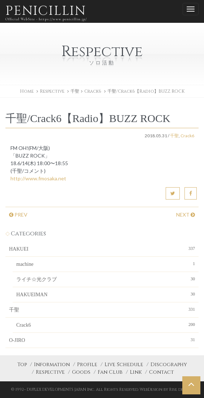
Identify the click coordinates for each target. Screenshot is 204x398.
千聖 (75, 91)
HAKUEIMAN (105, 294)
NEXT (185, 214)
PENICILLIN (46, 12)
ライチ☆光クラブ (105, 279)
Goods (81, 372)
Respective (50, 372)
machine (105, 263)
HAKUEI (102, 248)
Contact (161, 372)
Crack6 (92, 91)
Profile (87, 364)
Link (136, 372)
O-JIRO (102, 339)
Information (52, 364)
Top (22, 364)
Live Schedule (124, 364)
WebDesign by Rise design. (167, 389)
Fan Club (110, 372)
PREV (18, 214)
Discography (168, 364)
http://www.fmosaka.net (38, 178)
